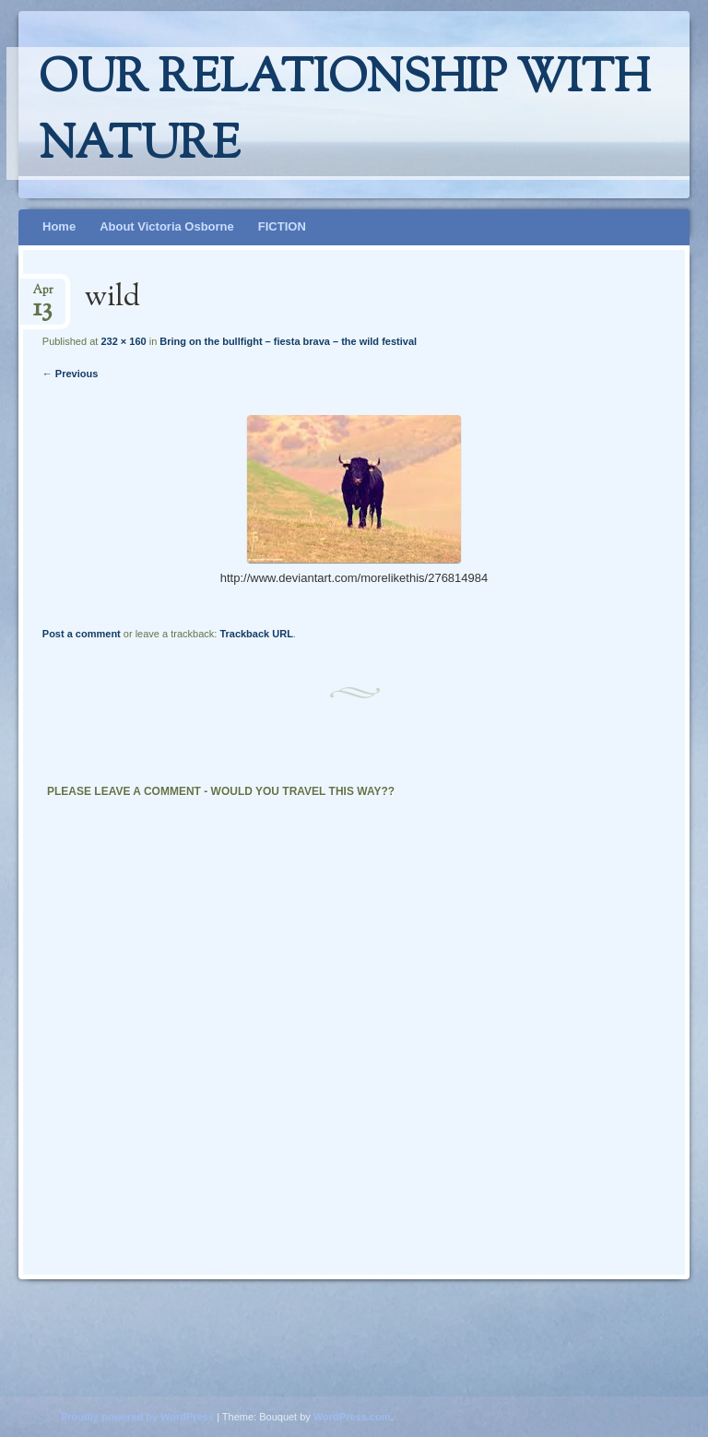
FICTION (282, 226)
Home (59, 226)
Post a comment (81, 633)
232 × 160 (123, 341)
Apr (42, 295)
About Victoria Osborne (167, 226)
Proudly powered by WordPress (137, 1416)
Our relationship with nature (344, 113)
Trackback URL (255, 633)
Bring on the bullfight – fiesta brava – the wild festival (288, 341)
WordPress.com (352, 1416)
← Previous (70, 373)
